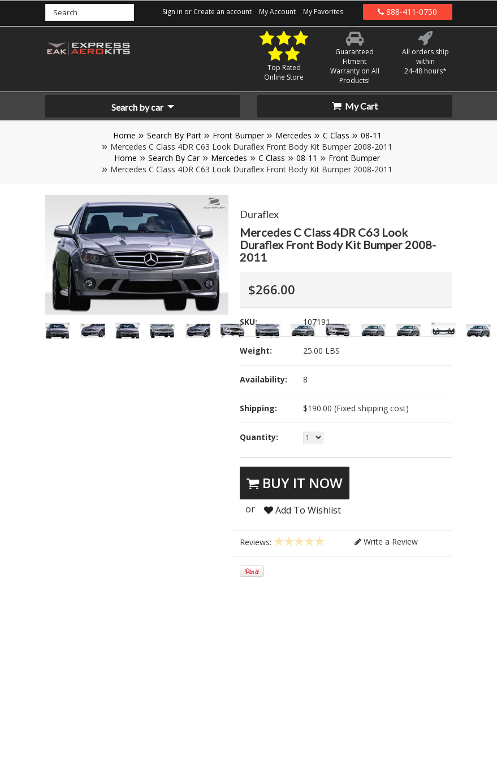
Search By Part (174, 135)
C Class (336, 135)
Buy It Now (295, 482)
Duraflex (259, 214)
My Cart (355, 106)
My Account (277, 11)
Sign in (172, 11)
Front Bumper (238, 135)
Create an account (222, 11)
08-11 (371, 135)
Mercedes (293, 135)
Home (124, 135)
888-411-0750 (407, 11)
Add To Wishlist (302, 510)
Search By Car (174, 158)
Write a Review (386, 541)
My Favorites (323, 11)
